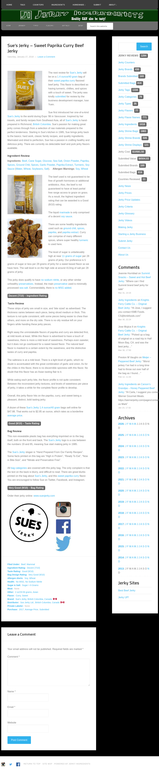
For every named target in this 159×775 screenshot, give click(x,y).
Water (19, 169)
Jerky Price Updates (129, 200)
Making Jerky (125, 228)
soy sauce (66, 217)
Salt (46, 169)
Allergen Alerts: (15, 579)
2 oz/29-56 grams (23, 593)
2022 (121, 469)
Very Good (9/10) (36, 575)
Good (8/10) (28, 572)
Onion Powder (71, 161)
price (19, 416)
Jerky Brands (125, 70)
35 (135, 104)
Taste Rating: (14, 572)
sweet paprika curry (64, 81)
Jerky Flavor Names (129, 118)
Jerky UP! (123, 598)
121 (146, 145)
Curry (18, 596)
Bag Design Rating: (17, 575)
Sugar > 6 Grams (30, 586)
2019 (121, 502)
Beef (24, 161)
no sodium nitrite (50, 280)
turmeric (83, 241)
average (11, 416)
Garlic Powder (47, 165)
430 (137, 70)
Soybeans (37, 169)
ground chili (69, 229)
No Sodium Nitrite (33, 582)
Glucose (47, 161)
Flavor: (11, 596)
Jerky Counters (126, 63)
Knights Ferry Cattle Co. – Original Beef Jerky (133, 304)
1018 (142, 125)
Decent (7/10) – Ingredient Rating (28, 296)
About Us (123, 255)
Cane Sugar (34, 161)
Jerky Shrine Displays (130, 145)
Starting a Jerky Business (132, 234)
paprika (52, 233)
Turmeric (79, 165)
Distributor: (13, 603)
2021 (121, 480)
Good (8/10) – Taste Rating (24, 424)
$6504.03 (144, 159)
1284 (143, 56)
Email (11, 708)
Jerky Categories (127, 97)
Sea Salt (57, 161)
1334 (135, 90)
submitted (60, 97)
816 (139, 83)
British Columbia (42, 125)
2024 (121, 446)
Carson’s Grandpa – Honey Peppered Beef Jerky (136, 389)
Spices (11, 165)
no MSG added (63, 288)
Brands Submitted (128, 77)
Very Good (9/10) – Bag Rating (26, 488)
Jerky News (124, 186)
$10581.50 (138, 152)
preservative (60, 284)
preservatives (26, 284)
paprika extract (70, 233)
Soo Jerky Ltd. (27, 603)
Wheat (27, 169)
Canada (48, 599)
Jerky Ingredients (79, 15)
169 (142, 77)
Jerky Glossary (126, 214)
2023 (121, 458)
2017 (21, 610)
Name (11, 692)
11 (144, 179)
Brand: (10, 599)
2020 (121, 491)
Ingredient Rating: (16, 568)
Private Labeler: (15, 607)
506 (145, 138)
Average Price (31, 610)
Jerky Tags (124, 90)
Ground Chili (23, 165)
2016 (121, 536)
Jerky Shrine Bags (128, 131)
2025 (121, 435)
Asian (35, 593)
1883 (143, 131)
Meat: (10, 589)
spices (80, 229)
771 (145, 118)
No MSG (20, 582)
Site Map (47, 765)
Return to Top (32, 765)
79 (140, 97)
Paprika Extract (64, 165)
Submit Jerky (125, 241)
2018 (121, 513)
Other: (10, 593)
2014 (121, 558)
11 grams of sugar (72, 256)
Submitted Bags (127, 83)
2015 (121, 547)
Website (11, 723)
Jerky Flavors (125, 111)
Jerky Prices (125, 193)
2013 (121, 569)
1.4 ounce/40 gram (67, 77)
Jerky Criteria (125, 207)
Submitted (44, 610)
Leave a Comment (46, 57)
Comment (13, 657)
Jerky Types (124, 104)
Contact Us (124, 248)
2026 (121, 424)
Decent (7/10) (33, 568)
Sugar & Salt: (14, 586)
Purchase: (12, 610)
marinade (65, 213)
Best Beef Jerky (126, 591)
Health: (11, 582)
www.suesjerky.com (44, 496)
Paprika (84, 161)
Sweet (25, 596)
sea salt (23, 288)
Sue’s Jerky (76, 73)
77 (136, 111)
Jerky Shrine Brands (129, 138)
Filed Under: (13, 565)
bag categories (19, 468)
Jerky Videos (125, 221)
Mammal (31, 565)
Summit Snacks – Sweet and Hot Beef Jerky (134, 278)
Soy (78, 169)
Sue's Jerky (20, 599)
